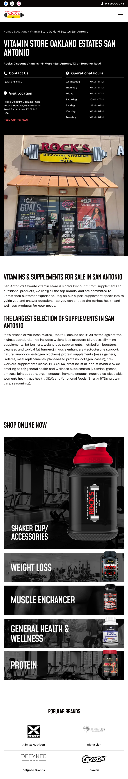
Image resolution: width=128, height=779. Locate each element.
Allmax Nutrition (33, 744)
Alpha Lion (94, 744)
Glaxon (94, 770)
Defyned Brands (33, 770)
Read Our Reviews (16, 119)
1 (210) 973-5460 (13, 81)
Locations (20, 31)
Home (8, 31)
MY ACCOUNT (112, 3)
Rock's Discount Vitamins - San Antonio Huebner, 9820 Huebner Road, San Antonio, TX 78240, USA (23, 107)
